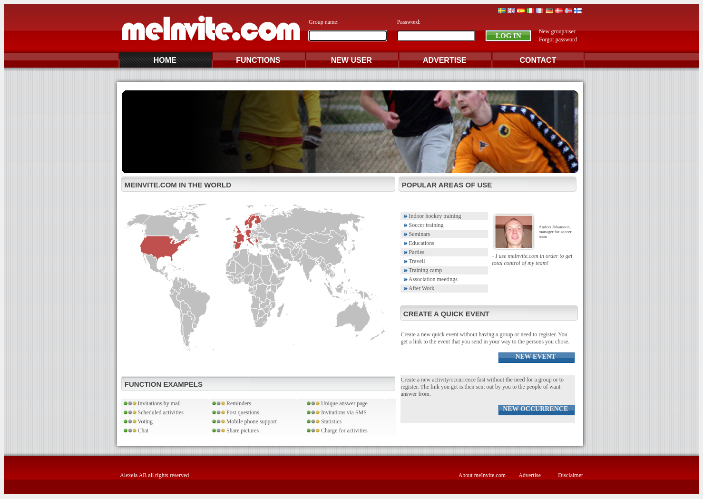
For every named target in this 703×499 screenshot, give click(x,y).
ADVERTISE (445, 60)
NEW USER (351, 60)
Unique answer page (337, 403)
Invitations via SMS (337, 412)
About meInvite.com (482, 475)
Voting (137, 421)
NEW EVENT (536, 356)
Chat (135, 430)
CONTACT (537, 60)
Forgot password (558, 39)
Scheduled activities (153, 412)
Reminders (231, 403)
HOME (165, 60)
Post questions (235, 412)
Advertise (529, 475)
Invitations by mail (151, 403)
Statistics (324, 421)
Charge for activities (337, 430)
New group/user (557, 31)
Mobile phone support (244, 421)
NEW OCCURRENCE (536, 408)
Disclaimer (570, 475)
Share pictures (235, 430)
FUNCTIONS (258, 60)
